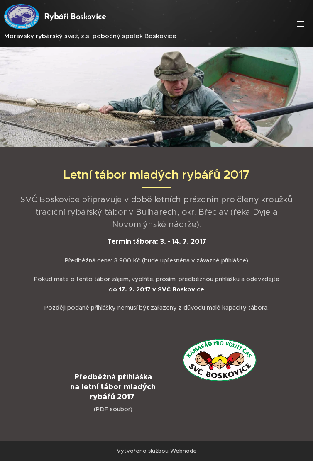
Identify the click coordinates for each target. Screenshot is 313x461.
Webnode (183, 450)
